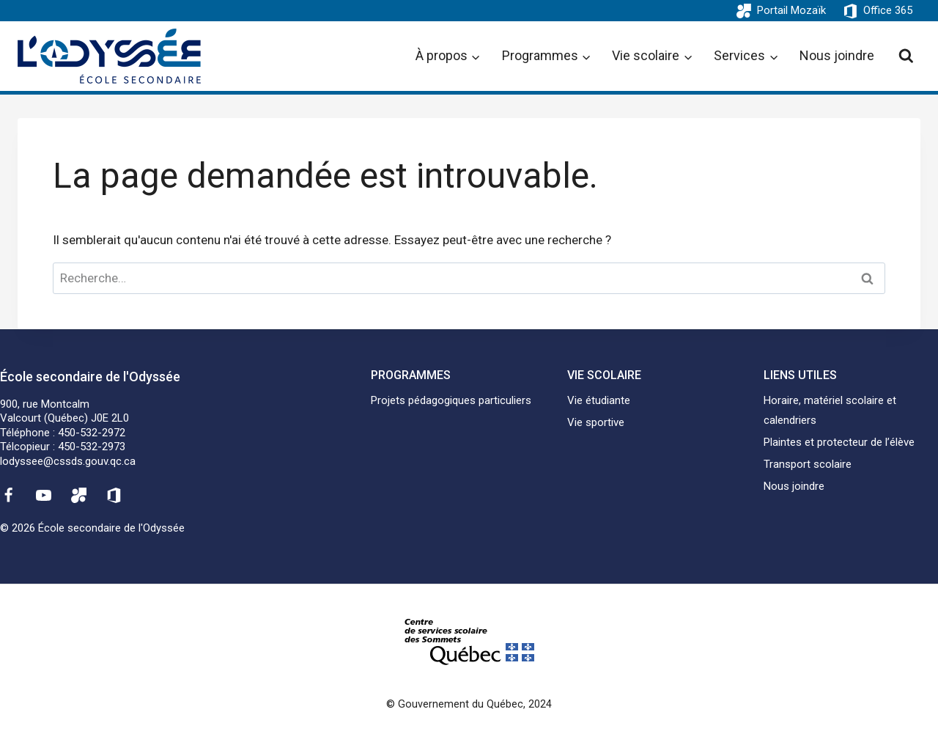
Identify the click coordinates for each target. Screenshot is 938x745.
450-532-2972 (91, 432)
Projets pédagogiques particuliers (451, 400)
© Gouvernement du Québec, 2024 (469, 704)
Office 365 (887, 10)
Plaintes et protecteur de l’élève (839, 442)
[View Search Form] (906, 56)
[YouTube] (43, 495)
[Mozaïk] (79, 495)
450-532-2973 (91, 446)
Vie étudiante (598, 400)
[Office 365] (114, 495)
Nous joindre (836, 55)
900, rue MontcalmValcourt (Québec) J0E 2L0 (64, 411)
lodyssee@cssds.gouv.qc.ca (68, 461)
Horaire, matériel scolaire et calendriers (830, 410)
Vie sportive (595, 422)
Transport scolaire (808, 464)
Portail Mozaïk (791, 10)
